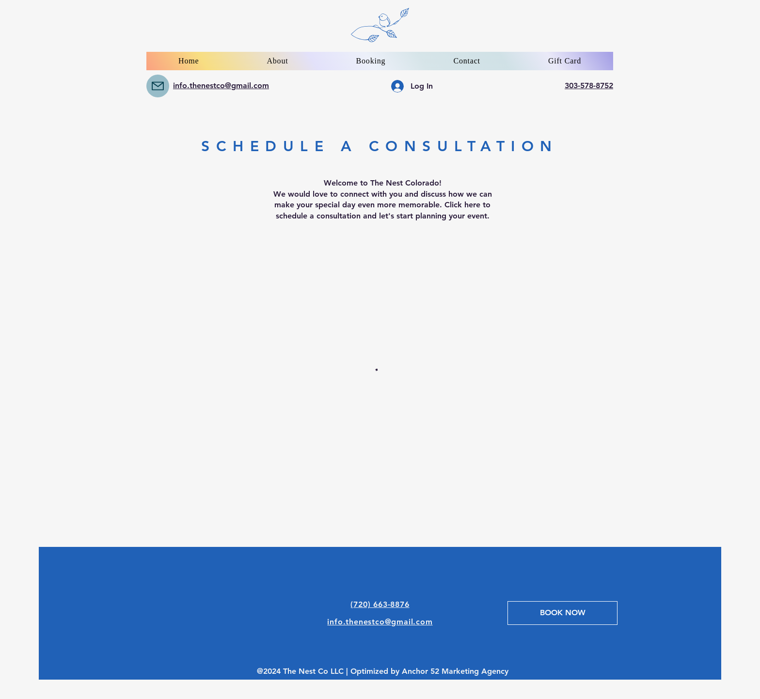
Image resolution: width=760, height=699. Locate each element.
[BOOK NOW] (562, 613)
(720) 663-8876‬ (379, 604)
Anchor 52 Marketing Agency (455, 671)
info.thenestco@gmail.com (221, 85)
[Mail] (157, 86)
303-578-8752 (589, 85)
